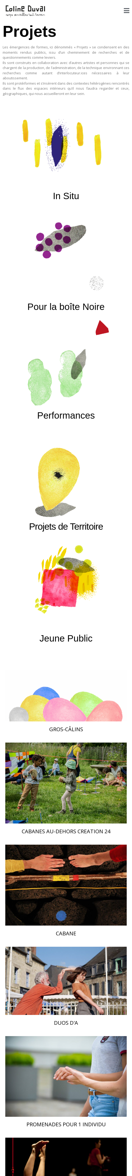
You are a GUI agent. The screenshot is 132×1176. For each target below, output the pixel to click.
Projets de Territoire (66, 526)
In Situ (66, 196)
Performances (66, 415)
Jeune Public (65, 638)
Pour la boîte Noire (66, 306)
